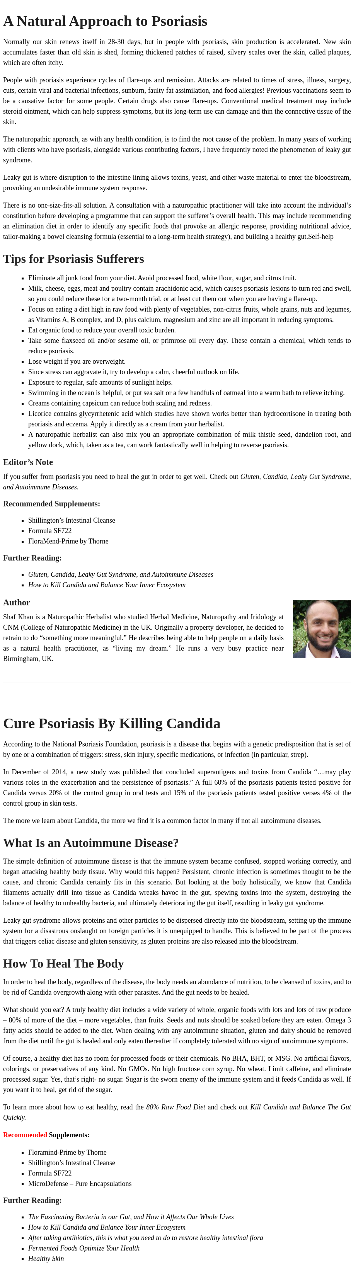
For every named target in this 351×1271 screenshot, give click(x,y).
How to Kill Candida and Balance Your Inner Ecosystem (107, 585)
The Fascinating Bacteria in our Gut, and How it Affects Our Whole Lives (131, 1217)
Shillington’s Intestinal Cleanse (71, 520)
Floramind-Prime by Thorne (67, 1152)
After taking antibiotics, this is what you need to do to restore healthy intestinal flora (145, 1238)
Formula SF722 (50, 531)
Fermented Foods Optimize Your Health (84, 1248)
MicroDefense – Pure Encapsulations (79, 1184)
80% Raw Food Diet (175, 1107)
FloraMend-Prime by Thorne (68, 541)
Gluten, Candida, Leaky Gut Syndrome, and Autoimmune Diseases (120, 574)
